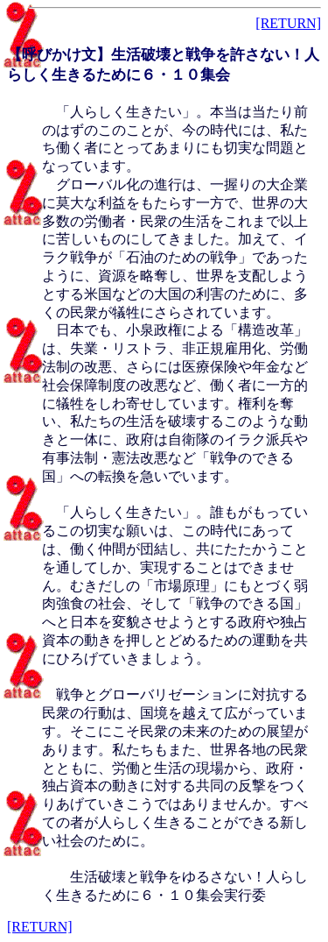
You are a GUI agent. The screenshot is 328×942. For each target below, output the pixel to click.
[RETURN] (288, 23)
